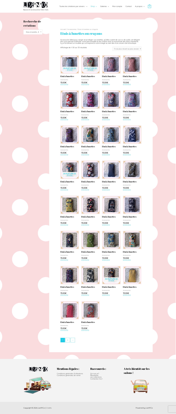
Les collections (96, 377)
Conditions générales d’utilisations (70, 373)
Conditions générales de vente (69, 375)
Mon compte (117, 6)
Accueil (63, 29)
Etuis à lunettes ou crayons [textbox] (33, 32)
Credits (49, 408)
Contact (128, 6)
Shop (93, 6)
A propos (138, 6)
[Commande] (126, 49)
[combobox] (33, 32)
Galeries (103, 6)
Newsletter (94, 375)
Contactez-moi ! (96, 379)
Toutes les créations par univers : (72, 6)
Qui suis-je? (94, 373)
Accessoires (71, 29)
